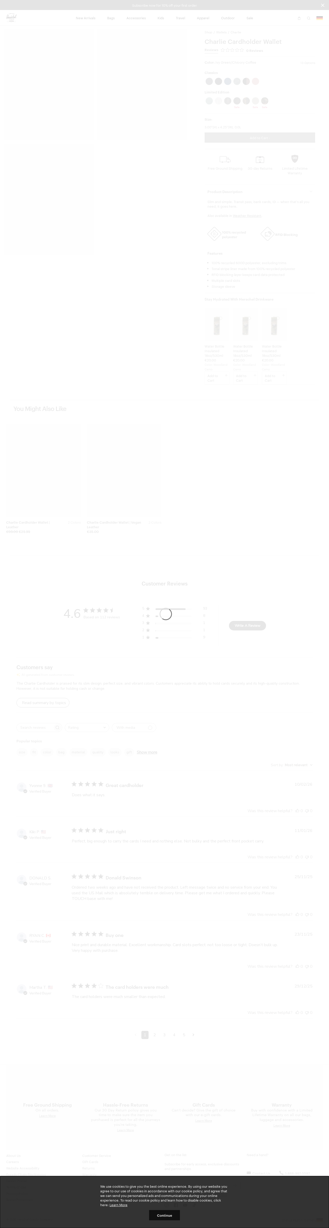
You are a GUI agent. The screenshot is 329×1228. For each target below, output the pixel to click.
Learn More (118, 1204)
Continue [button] (164, 1215)
